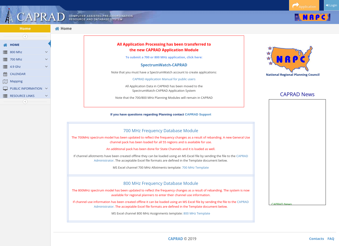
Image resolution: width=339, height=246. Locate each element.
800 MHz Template (196, 213)
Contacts (316, 238)
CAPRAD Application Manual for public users (164, 79)
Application (304, 5)
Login (331, 5)
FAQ (330, 238)
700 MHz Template (195, 167)
